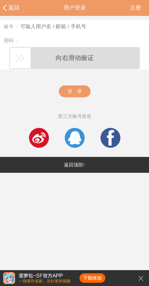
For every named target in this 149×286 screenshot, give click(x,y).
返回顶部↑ (74, 165)
